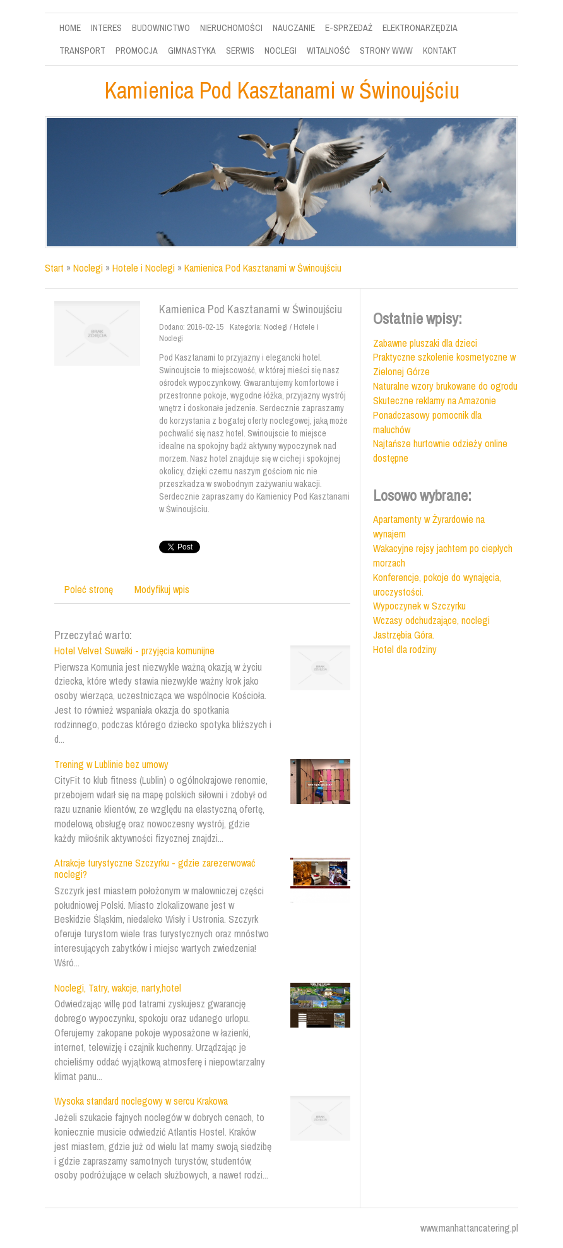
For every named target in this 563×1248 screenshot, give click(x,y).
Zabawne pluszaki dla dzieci (425, 343)
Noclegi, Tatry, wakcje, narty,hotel (117, 988)
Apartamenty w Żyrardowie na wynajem (429, 526)
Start (54, 268)
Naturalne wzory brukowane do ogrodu (445, 386)
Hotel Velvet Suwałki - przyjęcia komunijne (134, 650)
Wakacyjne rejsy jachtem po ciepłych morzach (443, 555)
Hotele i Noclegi (143, 268)
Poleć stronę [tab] (88, 589)
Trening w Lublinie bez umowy (111, 764)
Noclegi (88, 268)
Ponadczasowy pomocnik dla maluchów (427, 422)
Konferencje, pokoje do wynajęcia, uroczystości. (437, 584)
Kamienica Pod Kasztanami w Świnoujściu (262, 268)
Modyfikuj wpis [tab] (161, 589)
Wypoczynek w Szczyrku (419, 606)
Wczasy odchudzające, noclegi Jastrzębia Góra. (431, 627)
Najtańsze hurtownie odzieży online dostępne (440, 450)
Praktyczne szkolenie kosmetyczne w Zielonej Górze (444, 364)
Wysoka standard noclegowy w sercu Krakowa (141, 1101)
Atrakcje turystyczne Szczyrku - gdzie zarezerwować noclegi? (155, 868)
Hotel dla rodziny (405, 649)
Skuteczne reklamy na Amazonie (434, 400)
